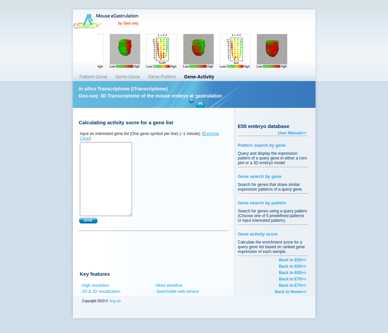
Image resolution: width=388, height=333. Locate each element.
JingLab (114, 301)
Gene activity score (258, 234)
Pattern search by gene (262, 145)
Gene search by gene (260, 176)
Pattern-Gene (94, 76)
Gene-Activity (199, 76)
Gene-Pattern (162, 76)
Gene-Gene (128, 76)
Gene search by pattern (262, 202)
